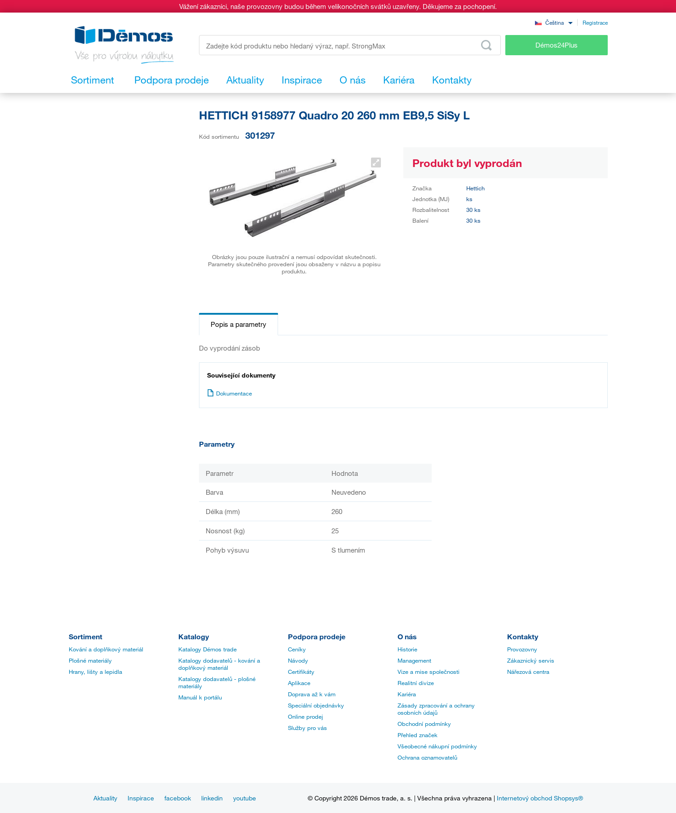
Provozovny (522, 649)
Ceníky (297, 649)
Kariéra (407, 694)
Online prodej (305, 716)
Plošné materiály (90, 660)
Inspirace (141, 798)
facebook (177, 798)
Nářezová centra (528, 671)
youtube (244, 798)
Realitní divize (416, 682)
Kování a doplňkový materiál (106, 649)
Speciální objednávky (316, 705)
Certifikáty (301, 671)
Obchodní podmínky (424, 723)
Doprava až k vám (312, 694)
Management (414, 660)
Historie (407, 649)
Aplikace (299, 682)
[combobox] (553, 22)
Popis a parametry (238, 324)
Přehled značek (417, 734)
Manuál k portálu (200, 697)
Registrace (595, 22)
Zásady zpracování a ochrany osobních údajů (436, 709)
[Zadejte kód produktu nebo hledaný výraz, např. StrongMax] (350, 45)
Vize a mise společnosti (429, 671)
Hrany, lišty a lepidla (95, 671)
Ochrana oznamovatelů (427, 757)
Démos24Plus (556, 45)
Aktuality (105, 798)
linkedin (212, 798)
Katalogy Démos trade (207, 649)
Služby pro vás (307, 727)
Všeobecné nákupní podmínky (437, 746)
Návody (298, 660)
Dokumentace (229, 393)
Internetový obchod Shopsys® (540, 798)
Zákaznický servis (530, 660)
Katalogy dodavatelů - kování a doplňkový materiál (219, 664)
